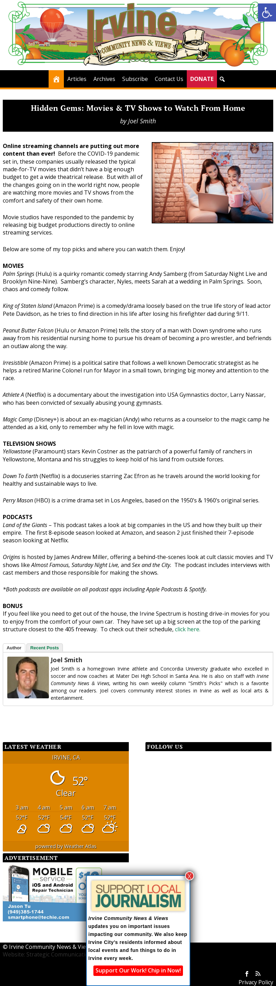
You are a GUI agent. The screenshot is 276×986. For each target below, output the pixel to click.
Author (14, 647)
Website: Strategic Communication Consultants (64, 954)
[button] (267, 12)
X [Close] (189, 875)
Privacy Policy (256, 982)
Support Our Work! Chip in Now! (138, 970)
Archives (104, 79)
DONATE (202, 79)
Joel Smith (142, 121)
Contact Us (169, 79)
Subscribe (135, 79)
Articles (76, 79)
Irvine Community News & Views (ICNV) (60, 947)
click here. (187, 629)
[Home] (56, 79)
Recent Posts (44, 647)
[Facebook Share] (20, 718)
